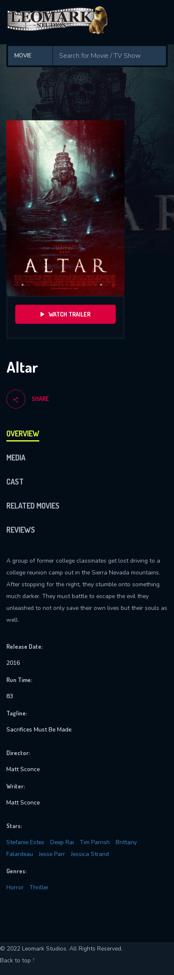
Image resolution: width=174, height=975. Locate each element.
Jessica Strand (90, 854)
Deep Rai (62, 842)
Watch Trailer (65, 314)
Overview (22, 433)
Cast (15, 481)
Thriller (39, 887)
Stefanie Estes (25, 842)
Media (15, 457)
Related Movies (33, 505)
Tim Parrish (95, 842)
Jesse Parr (52, 854)
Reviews (20, 529)
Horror (15, 887)
